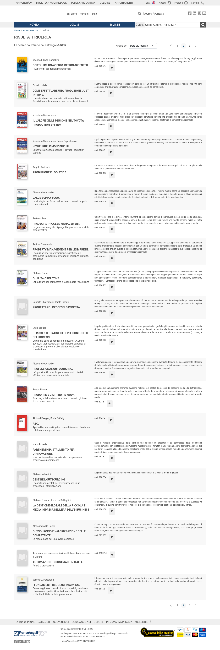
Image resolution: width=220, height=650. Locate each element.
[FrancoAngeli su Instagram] (199, 14)
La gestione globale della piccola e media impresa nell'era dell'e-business (61, 507)
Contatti (84, 13)
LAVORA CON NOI (81, 622)
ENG (148, 2)
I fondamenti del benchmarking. (56, 585)
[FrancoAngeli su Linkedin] (194, 14)
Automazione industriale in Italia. (58, 562)
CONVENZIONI (61, 622)
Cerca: (140, 24)
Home (17, 30)
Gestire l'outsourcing (49, 479)
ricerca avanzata (30, 30)
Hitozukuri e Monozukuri (51, 146)
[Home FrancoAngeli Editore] (37, 14)
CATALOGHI (44, 622)
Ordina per (121, 45)
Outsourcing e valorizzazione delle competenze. (59, 533)
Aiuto (94, 13)
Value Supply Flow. (46, 197)
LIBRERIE (98, 622)
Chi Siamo (72, 13)
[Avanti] (196, 46)
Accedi (162, 2)
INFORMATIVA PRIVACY (119, 622)
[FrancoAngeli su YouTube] (204, 14)
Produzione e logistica (49, 172)
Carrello (195, 2)
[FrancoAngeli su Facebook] (189, 14)
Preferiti (178, 2)
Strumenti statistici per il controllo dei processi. (60, 335)
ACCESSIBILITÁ (143, 622)
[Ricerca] (203, 25)
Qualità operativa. (46, 278)
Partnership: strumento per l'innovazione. (54, 451)
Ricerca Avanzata (153, 13)
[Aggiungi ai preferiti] (112, 67)
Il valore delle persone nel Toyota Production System (58, 122)
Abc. (36, 423)
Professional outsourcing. (53, 368)
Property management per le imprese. (61, 249)
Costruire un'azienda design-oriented (60, 65)
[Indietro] (171, 46)
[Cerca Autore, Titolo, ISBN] (172, 25)
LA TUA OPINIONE (25, 622)
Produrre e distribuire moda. (54, 394)
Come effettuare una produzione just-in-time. (61, 92)
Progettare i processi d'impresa (56, 307)
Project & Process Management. (56, 223)
